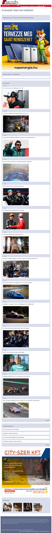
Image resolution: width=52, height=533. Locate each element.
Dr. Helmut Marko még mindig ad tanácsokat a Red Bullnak (16, 337)
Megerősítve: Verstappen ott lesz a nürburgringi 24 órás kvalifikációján (18, 313)
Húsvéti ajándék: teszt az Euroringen (11, 429)
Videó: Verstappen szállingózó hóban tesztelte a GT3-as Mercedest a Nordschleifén (21, 409)
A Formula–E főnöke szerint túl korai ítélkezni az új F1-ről (16, 122)
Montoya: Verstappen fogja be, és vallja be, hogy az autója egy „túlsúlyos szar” (20, 268)
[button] (49, 5)
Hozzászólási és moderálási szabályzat (40, 531)
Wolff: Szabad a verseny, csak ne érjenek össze (16, 195)
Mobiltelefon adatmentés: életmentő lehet (12, 441)
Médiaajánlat (28, 531)
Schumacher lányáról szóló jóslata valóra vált (16, 244)
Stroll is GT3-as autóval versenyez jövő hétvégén (16, 361)
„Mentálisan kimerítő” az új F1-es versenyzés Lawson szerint (16, 385)
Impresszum (21, 531)
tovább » (48, 420)
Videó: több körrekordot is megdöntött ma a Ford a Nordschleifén (17, 290)
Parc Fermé (6, 83)
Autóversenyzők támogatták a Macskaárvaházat (13, 437)
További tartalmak (8, 426)
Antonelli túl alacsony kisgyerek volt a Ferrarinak (16, 219)
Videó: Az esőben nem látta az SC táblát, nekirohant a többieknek (17, 171)
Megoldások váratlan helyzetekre (10, 433)
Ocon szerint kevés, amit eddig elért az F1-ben (16, 97)
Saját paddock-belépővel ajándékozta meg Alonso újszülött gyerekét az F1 (19, 147)
